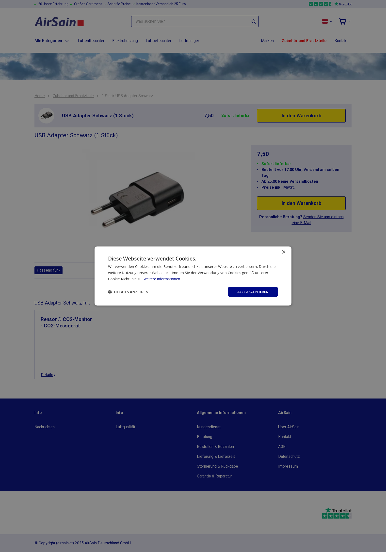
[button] (128, 292)
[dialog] (193, 276)
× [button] (283, 252)
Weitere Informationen (163, 278)
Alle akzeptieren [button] (252, 291)
